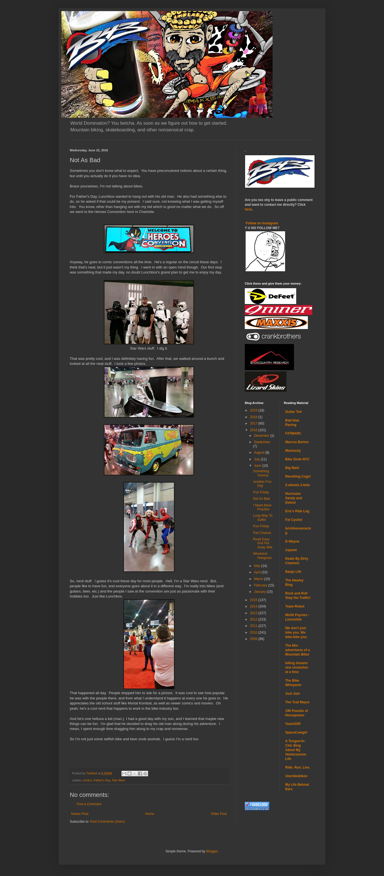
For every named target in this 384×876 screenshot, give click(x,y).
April (257, 572)
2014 (254, 606)
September (262, 442)
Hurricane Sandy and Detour (293, 498)
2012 (254, 619)
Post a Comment (89, 804)
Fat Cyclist (293, 520)
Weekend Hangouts (262, 555)
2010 (254, 632)
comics (87, 780)
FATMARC (293, 433)
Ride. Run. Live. (297, 767)
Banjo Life (293, 572)
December (262, 436)
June (258, 466)
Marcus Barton (297, 442)
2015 (254, 600)
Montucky (293, 451)
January (260, 592)
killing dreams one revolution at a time (296, 667)
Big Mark (292, 468)
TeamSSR (293, 724)
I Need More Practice (262, 507)
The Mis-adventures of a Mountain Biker (297, 650)
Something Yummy (261, 473)
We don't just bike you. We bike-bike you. (296, 632)
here (248, 209)
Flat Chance (262, 533)
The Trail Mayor (297, 702)
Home (149, 814)
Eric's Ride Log (297, 511)
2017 (254, 423)
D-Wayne (292, 541)
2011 (254, 626)
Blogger (212, 851)
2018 (254, 417)
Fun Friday (261, 492)
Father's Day (101, 780)
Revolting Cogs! (298, 476)
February (261, 585)
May (257, 566)
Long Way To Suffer (262, 517)
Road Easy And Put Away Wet (262, 543)
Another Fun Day (262, 484)
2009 (254, 639)
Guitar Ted (293, 412)
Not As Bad (261, 499)
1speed (291, 550)
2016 (254, 430)
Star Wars (118, 780)
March (259, 579)
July (257, 459)
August (259, 453)
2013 (254, 613)
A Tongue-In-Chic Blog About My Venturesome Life (295, 750)
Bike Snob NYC (297, 459)
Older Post (219, 814)
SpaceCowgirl (296, 732)
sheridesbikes (296, 776)
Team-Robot (295, 606)
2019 (254, 410)
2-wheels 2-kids (297, 485)
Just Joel (292, 694)
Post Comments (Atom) (107, 822)
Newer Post (79, 814)
